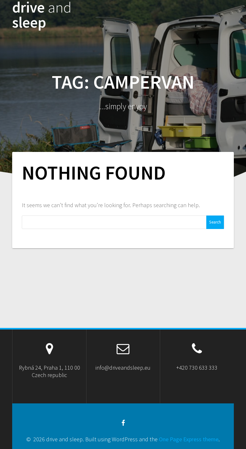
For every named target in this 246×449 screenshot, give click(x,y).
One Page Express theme (188, 439)
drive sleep (41, 15)
